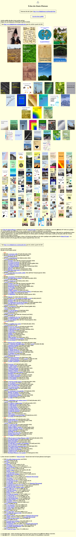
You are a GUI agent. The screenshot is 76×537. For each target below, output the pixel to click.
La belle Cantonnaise (13, 362)
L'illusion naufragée (13, 368)
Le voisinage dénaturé (13, 266)
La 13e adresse (12, 383)
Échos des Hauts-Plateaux (9, 230)
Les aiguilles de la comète (14, 324)
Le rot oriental (11, 340)
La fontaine (12, 407)
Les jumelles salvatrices (14, 410)
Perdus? (8, 493)
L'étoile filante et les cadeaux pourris (17, 401)
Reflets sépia (9, 476)
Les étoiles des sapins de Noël (13, 513)
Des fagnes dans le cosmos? (15, 278)
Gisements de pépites (13, 346)
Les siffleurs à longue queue (15, 403)
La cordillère (11, 293)
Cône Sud (10, 268)
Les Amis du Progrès (13, 440)
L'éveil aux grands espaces (15, 382)
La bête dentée (12, 420)
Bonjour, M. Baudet (13, 393)
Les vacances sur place (14, 387)
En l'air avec (13, 327)
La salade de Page (12, 366)
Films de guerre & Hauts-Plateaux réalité (18, 438)
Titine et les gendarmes (14, 355)
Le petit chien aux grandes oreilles (16, 273)
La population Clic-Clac (14, 317)
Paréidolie (10, 432)
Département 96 (12, 347)
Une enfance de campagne (14, 449)
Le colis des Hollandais (14, 360)
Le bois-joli (11, 331)
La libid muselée (12, 291)
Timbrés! (8, 465)
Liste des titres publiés (38, 16)
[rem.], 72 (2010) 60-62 (31, 485)
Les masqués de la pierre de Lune (14, 485)
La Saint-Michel (12, 406)
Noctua (8, 472)
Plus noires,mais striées (14, 270)
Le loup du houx (10, 496)
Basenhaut (10, 374)
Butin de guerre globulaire (14, 343)
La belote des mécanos (13, 411)
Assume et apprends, (15, 429)
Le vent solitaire (12, 320)
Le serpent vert (12, 281)
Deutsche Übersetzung (32, 477)
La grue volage (10, 470)
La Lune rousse (10, 512)
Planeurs (10, 269)
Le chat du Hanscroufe (12, 498)
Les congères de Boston (14, 377)
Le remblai (11, 436)
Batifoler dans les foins (14, 434)
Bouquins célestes (10, 523)
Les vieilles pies (10, 489)
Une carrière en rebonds (21, 299)
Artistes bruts (9, 480)
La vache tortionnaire (13, 394)
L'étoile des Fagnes (11, 486)
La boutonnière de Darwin (15, 395)
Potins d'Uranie (32, 230)
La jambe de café (12, 405)
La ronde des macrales (12, 481)
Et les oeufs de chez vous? (14, 433)
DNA (6, 308)
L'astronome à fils (12, 254)
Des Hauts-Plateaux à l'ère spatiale (17, 453)
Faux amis (10, 289)
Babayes (8, 469)
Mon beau (12, 442)
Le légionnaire (11, 295)
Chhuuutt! (10, 348)
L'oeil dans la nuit (14, 359)
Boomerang (11, 287)
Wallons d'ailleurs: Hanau (14, 428)
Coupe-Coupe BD (12, 430)
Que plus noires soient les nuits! (16, 304)
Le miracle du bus (12, 350)
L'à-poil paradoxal (13, 397)
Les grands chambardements (13, 527)
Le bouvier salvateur (11, 502)
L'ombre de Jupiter (13, 389)
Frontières (10, 335)
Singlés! (8, 477)
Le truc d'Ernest (10, 468)
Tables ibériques (12, 338)
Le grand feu (9, 484)
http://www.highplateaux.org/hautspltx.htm (44, 11)
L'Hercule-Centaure (11, 490)
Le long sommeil (12, 378)
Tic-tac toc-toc (11, 256)
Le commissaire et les (16, 339)
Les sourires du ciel (11, 497)
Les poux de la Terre (13, 285)
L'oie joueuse (11, 277)
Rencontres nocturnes (13, 358)
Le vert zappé (11, 288)
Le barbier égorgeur (13, 409)
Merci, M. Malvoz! (13, 386)
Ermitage (10, 284)
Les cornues (9, 478)
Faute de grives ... (10, 492)
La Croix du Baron (13, 311)
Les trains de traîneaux (12, 494)
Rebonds (10, 297)
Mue (9, 336)
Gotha (9, 422)
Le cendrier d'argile (13, 448)
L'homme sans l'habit (13, 265)
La (11, 354)
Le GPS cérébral (12, 426)
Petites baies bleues (13, 441)
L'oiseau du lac (12, 332)
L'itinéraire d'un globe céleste (17, 344)
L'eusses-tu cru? (12, 452)
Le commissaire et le (18, 303)
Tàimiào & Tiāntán (13, 371)
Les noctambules (12, 379)
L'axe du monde (10, 473)
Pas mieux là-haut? (11, 500)
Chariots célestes (10, 516)
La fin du (11, 312)
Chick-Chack (11, 414)
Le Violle (10, 398)
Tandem (10, 334)
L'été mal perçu (12, 307)
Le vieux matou (12, 328)
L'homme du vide (12, 450)
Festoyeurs (11, 364)
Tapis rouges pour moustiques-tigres (17, 446)
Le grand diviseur (12, 258)
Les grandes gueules (13, 370)
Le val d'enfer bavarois (14, 385)
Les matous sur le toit (13, 264)
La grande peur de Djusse (13, 474)
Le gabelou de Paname (14, 351)
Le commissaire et (19, 292)
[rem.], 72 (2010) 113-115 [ (21, 484)
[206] (5, 486)
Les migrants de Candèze (14, 375)
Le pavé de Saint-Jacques (12, 519)
